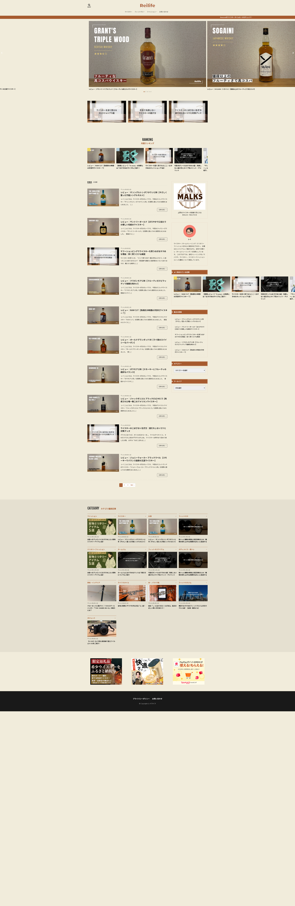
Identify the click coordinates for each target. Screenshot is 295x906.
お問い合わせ (163, 12)
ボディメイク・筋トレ (186, 549)
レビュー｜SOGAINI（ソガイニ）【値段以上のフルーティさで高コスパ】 (231, 89)
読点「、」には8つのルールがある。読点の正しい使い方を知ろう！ (162, 607)
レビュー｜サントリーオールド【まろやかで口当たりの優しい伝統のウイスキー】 (143, 223)
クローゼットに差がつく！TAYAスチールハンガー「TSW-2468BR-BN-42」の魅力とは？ (101, 608)
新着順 (89, 182)
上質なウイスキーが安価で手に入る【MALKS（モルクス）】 (190, 214)
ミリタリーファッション (96, 549)
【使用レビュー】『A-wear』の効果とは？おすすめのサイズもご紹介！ (129, 167)
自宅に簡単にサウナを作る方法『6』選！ (131, 606)
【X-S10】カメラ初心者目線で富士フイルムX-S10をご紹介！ (101, 642)
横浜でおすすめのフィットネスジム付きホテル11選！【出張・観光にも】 (193, 607)
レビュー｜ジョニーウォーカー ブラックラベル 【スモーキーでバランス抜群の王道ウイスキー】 (144, 459)
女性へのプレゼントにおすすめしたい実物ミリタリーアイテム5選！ (101, 541)
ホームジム (122, 549)
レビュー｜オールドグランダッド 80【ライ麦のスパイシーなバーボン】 (144, 341)
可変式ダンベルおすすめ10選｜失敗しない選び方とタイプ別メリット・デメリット (188, 168)
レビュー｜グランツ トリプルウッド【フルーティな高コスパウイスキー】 (113, 89)
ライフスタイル (123, 583)
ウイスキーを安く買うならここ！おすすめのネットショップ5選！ (158, 167)
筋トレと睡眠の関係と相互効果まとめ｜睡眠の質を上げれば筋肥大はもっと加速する (193, 541)
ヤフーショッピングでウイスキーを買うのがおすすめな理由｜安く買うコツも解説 (143, 252)
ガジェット (91, 618)
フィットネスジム (185, 583)
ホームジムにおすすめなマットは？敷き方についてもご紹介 (132, 574)
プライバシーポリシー (141, 699)
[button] (2, 53)
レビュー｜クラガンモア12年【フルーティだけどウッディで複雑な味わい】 (143, 282)
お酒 (150, 516)
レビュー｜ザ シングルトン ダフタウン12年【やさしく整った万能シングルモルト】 (144, 193)
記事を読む (162, 210)
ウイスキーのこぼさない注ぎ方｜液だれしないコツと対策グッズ (143, 429)
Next (132, 485)
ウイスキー (128, 12)
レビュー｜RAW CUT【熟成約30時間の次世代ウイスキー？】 (100, 167)
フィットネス (139, 12)
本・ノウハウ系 (153, 583)
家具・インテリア (93, 583)
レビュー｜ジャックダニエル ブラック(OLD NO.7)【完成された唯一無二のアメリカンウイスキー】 (144, 400)
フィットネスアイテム (156, 549)
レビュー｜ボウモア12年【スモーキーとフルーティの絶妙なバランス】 (143, 370)
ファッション (151, 12)
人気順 (95, 182)
